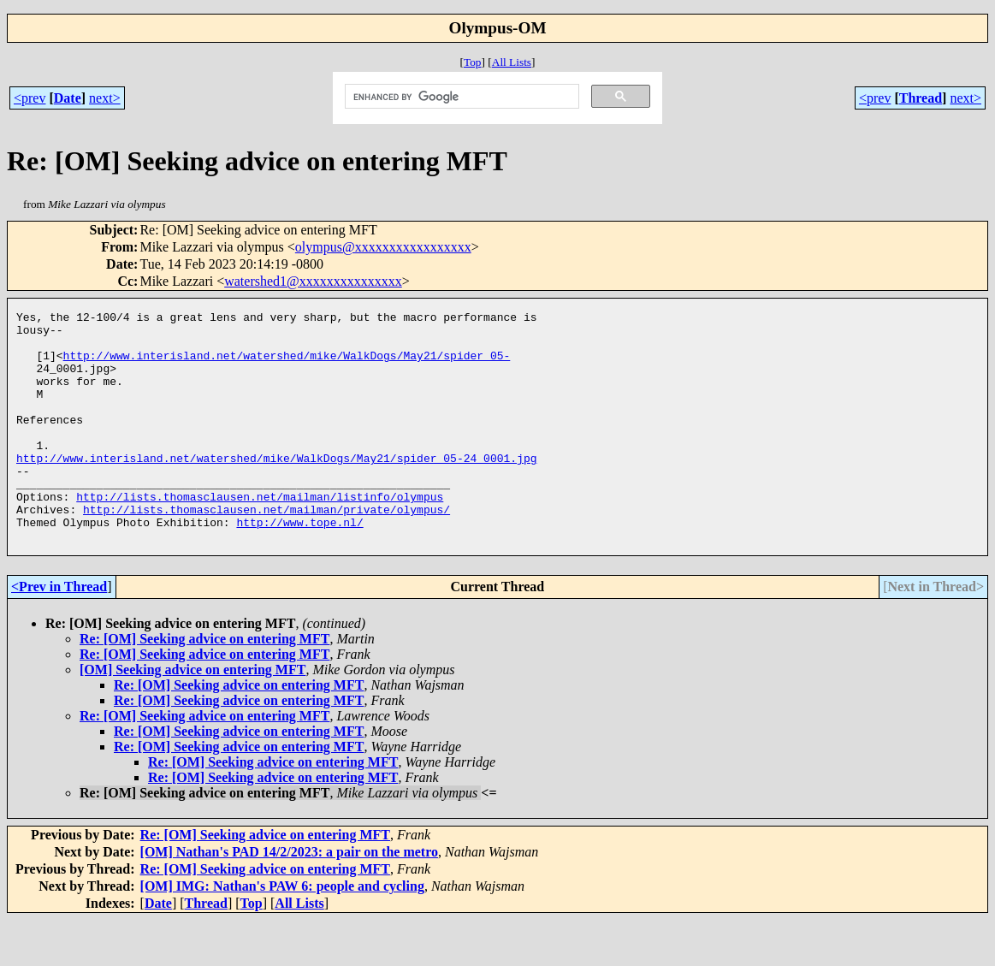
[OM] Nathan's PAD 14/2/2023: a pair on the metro (289, 898)
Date (67, 98)
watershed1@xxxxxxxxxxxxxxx (313, 281)
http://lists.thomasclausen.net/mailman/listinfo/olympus (259, 534)
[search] (460, 96)
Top (473, 62)
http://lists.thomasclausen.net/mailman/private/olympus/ (266, 550)
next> (105, 98)
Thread (920, 98)
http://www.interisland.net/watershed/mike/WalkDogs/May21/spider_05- (287, 365)
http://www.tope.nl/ (299, 565)
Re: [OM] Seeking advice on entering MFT (204, 685)
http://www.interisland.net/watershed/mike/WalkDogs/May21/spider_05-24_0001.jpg (276, 488)
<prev (29, 98)
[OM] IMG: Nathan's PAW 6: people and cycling (282, 932)
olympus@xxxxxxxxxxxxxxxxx (383, 247)
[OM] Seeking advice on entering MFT (192, 715)
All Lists (511, 62)
